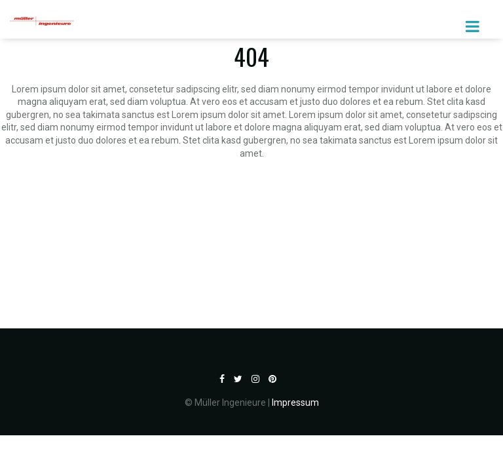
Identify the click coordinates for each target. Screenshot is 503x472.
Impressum (295, 402)
